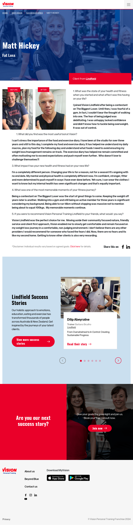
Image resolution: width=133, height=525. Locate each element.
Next (118, 360)
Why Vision (17, 13)
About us (30, 471)
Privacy (6, 519)
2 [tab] (85, 361)
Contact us (31, 486)
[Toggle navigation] (128, 4)
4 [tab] (92, 361)
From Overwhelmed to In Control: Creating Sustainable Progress (88, 333)
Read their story (77, 344)
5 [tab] (96, 361)
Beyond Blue (32, 479)
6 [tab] (100, 361)
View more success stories (28, 341)
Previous (62, 360)
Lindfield (91, 78)
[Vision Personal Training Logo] (8, 4)
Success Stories (34, 13)
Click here (75, 246)
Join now (97, 428)
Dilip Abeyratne (78, 319)
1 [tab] (81, 361)
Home (5, 13)
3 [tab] (88, 361)
